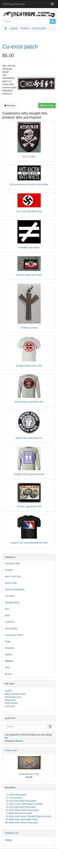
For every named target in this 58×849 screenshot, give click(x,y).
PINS (7, 667)
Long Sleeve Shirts (14, 635)
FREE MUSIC (11, 703)
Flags (7, 641)
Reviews (9, 105)
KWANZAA (10, 700)
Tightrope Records (13, 4)
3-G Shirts (10, 596)
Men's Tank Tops (13, 576)
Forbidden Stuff (12, 563)
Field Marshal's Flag (29, 774)
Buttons (8, 674)
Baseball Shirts (12, 602)
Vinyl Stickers (11, 628)
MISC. (8, 615)
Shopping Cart (12, 833)
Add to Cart (47, 105)
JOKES (8, 691)
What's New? (11, 750)
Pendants (9, 648)
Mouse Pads (11, 583)
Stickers (9, 654)
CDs (7, 609)
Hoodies (9, 570)
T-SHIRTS (10, 622)
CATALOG (10, 706)
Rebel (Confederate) (14, 589)
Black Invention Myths (15, 694)
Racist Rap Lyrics (13, 697)
